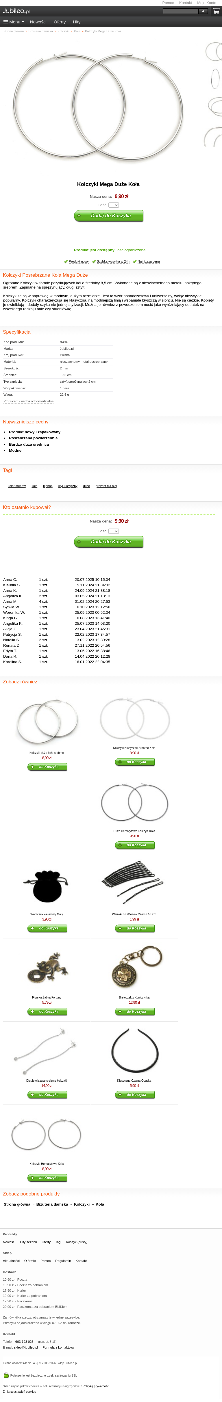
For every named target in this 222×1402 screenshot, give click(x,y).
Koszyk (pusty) (76, 1242)
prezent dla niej (106, 486)
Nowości (38, 21)
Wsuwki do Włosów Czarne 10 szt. (134, 914)
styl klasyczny (67, 486)
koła (34, 486)
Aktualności (11, 1260)
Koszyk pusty (217, 11)
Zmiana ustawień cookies (19, 1391)
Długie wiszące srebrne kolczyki (46, 1080)
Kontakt (185, 3)
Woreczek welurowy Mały (46, 914)
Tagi (58, 1242)
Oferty (60, 21)
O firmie (30, 1260)
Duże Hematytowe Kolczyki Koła (134, 831)
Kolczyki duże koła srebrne (46, 752)
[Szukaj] (181, 11)
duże (86, 486)
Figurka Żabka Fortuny (46, 997)
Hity (76, 21)
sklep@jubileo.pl (26, 1347)
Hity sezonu (28, 1242)
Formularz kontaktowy (58, 1347)
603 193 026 (24, 1341)
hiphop (47, 486)
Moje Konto (206, 3)
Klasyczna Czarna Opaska (134, 1080)
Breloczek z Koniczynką (134, 997)
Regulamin (63, 1260)
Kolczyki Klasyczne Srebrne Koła (134, 748)
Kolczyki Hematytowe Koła (47, 1163)
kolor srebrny (17, 486)
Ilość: (102, 205)
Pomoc (168, 3)
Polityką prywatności (96, 1386)
